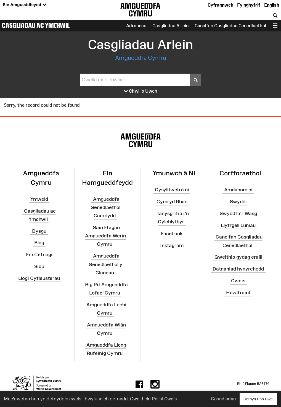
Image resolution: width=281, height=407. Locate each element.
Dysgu (39, 231)
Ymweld (39, 199)
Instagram (172, 245)
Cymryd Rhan (172, 201)
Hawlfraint (238, 292)
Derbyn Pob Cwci (258, 399)
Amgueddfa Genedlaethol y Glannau (105, 264)
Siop (39, 266)
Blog (39, 242)
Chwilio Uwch (140, 91)
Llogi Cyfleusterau (39, 278)
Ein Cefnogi (39, 254)
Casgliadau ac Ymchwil (36, 25)
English (271, 4)
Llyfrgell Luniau (238, 225)
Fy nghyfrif (248, 4)
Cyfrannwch (220, 4)
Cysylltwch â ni (172, 189)
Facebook (172, 233)
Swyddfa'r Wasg (238, 213)
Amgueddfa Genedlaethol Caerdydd (105, 207)
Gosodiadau (223, 398)
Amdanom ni (238, 189)
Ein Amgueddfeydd (24, 4)
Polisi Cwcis (164, 398)
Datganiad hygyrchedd (238, 269)
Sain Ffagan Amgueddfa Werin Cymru (105, 236)
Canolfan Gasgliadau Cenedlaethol (230, 25)
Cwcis (238, 280)
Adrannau (136, 25)
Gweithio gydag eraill (238, 257)
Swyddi (238, 201)
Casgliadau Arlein (170, 25)
